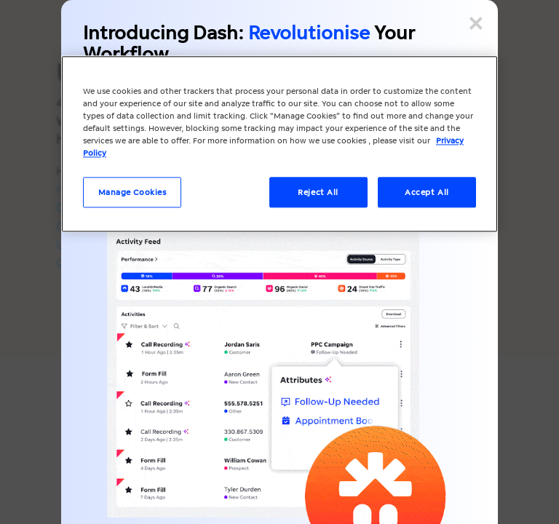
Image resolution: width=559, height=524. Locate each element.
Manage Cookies (132, 192)
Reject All (318, 192)
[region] (279, 143)
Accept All (427, 192)
